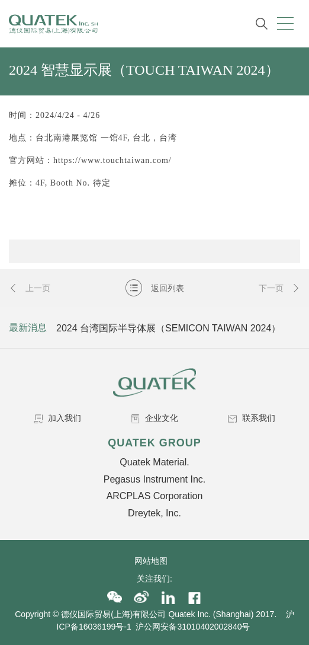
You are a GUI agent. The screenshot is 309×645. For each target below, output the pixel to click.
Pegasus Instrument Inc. (155, 479)
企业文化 (154, 418)
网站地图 (154, 561)
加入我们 (57, 418)
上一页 (29, 288)
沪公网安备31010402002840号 (194, 626)
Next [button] (289, 328)
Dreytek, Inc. (154, 513)
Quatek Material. (154, 462)
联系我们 (251, 418)
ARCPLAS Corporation (155, 496)
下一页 (279, 288)
